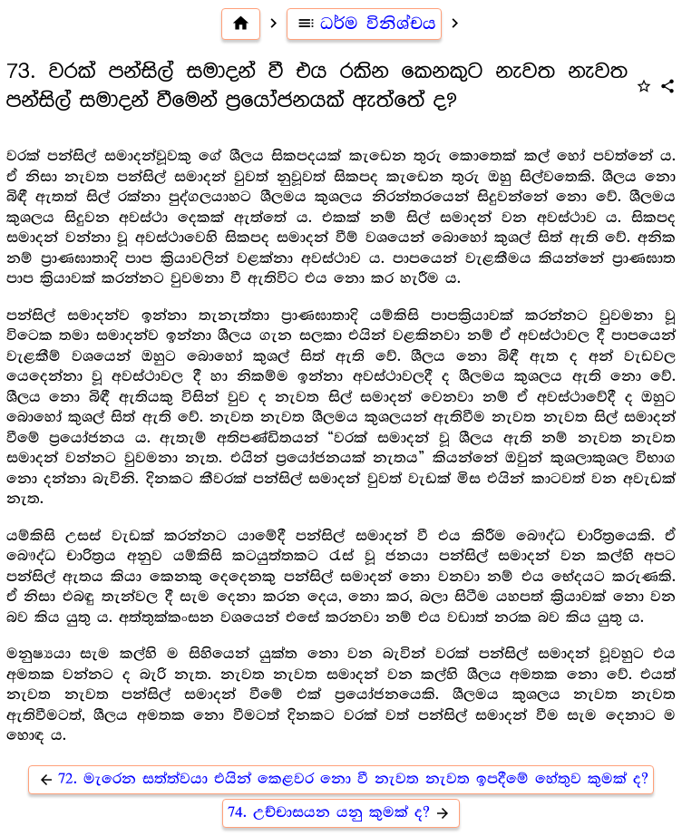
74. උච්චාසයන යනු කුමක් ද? (341, 812)
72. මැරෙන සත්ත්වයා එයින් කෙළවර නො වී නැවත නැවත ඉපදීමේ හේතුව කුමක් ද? (341, 779)
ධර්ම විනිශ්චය (364, 24)
